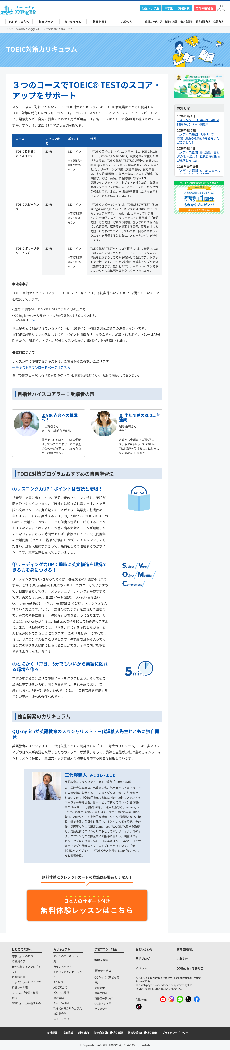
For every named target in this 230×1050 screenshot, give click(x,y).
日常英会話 (59, 1013)
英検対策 (184, 8)
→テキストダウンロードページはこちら (41, 367)
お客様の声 (18, 977)
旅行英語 (58, 998)
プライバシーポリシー (175, 1033)
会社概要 (52, 1033)
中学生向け (100, 993)
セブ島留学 (186, 21)
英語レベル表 (20, 987)
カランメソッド (62, 966)
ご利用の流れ (20, 961)
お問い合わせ (144, 949)
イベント (141, 968)
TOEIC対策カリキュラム (67, 1008)
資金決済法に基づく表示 (142, 1033)
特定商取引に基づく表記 (108, 1033)
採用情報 (68, 1033)
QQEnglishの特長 (22, 956)
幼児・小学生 (150, 8)
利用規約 (83, 1033)
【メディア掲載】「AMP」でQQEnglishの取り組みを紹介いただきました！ (198, 138)
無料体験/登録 (204, 8)
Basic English (61, 1003)
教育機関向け (203, 21)
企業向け (218, 21)
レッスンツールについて (26, 982)
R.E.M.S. (58, 982)
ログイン (221, 10)
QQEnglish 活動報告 (190, 968)
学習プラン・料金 (105, 949)
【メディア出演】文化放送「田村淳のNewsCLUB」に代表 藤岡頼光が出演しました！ (198, 156)
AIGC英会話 (60, 987)
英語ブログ (143, 959)
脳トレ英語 (171, 21)
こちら (32, 320)
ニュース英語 (61, 1019)
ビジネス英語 (61, 992)
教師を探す (101, 960)
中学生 (168, 8)
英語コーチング (153, 21)
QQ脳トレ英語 (102, 1003)
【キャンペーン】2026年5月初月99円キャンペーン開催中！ (198, 122)
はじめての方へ (22, 949)
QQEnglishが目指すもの (26, 1003)
